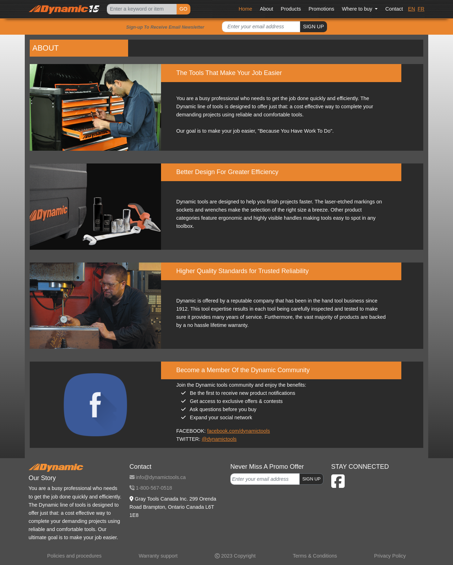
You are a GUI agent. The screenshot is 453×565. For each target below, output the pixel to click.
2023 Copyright (235, 556)
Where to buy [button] (358, 9)
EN (411, 9)
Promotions (321, 9)
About (266, 9)
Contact (394, 9)
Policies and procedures (74, 556)
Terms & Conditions (315, 556)
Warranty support (158, 556)
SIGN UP (313, 26)
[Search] (141, 9)
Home (245, 9)
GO (183, 9)
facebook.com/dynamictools (238, 431)
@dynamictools (219, 439)
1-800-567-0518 (151, 488)
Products (291, 9)
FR (421, 9)
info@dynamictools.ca (158, 477)
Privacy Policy (390, 556)
